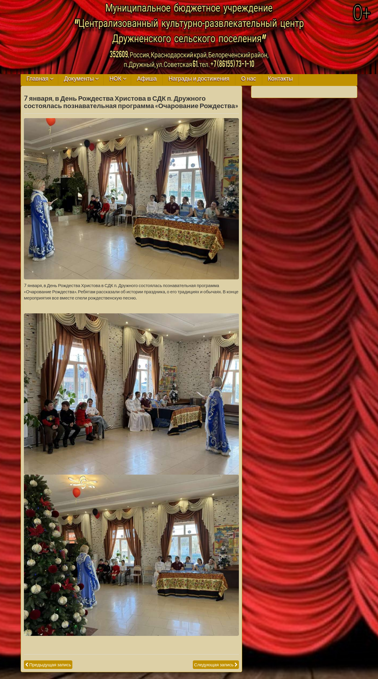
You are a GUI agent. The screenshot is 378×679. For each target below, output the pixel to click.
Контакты (280, 78)
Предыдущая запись (50, 664)
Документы (79, 78)
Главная (37, 78)
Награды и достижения (199, 78)
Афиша (147, 78)
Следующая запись (214, 664)
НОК (115, 78)
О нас (248, 78)
